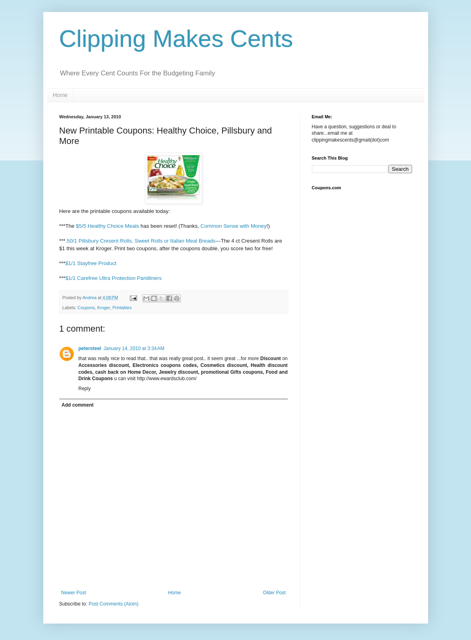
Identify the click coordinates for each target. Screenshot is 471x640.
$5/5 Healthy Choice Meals (107, 226)
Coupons (86, 307)
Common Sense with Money (233, 226)
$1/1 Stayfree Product (91, 263)
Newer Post (73, 592)
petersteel (90, 348)
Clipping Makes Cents (176, 38)
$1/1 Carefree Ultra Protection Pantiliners (113, 278)
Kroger (103, 307)
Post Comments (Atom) (114, 604)
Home (60, 95)
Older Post (274, 592)
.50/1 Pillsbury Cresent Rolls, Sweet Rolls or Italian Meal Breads (140, 241)
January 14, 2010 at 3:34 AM (133, 348)
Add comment (78, 405)
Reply (85, 388)
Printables (121, 307)
